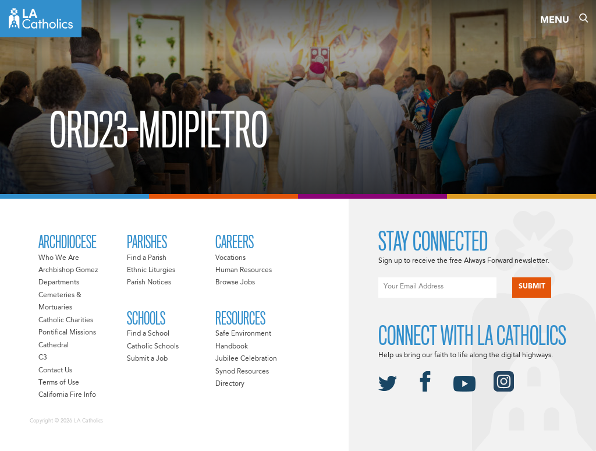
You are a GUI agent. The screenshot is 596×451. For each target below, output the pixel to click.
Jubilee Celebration (246, 358)
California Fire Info (67, 395)
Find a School (148, 333)
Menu (554, 20)
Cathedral (53, 345)
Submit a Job (147, 358)
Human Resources (243, 270)
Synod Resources (242, 371)
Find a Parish (146, 258)
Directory (229, 383)
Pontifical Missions (67, 332)
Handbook (231, 346)
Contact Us (55, 370)
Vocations (230, 258)
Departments (58, 282)
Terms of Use (58, 382)
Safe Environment (243, 333)
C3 (42, 357)
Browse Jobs (235, 282)
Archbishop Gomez (68, 270)
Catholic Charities (65, 320)
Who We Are (58, 258)
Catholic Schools (153, 346)
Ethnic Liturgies (151, 270)
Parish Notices (149, 282)
